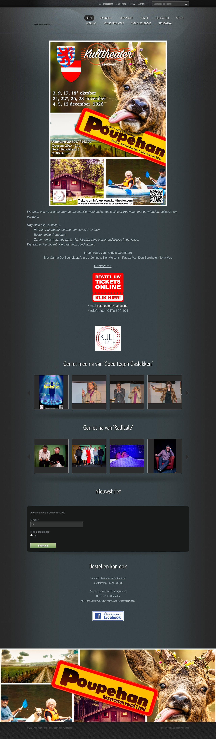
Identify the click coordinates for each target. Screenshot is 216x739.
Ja (34, 535)
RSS (133, 4)
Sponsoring (165, 23)
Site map (122, 4)
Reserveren (106, 18)
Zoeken (185, 3)
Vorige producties (114, 23)
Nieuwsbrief (126, 18)
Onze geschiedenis (141, 23)
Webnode (184, 728)
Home (89, 18)
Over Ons (91, 23)
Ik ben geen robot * (40, 531)
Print (142, 4)
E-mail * (34, 519)
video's (180, 18)
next (187, 393)
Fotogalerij (162, 18)
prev (28, 393)
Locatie (144, 18)
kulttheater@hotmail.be (112, 305)
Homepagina (107, 4)
